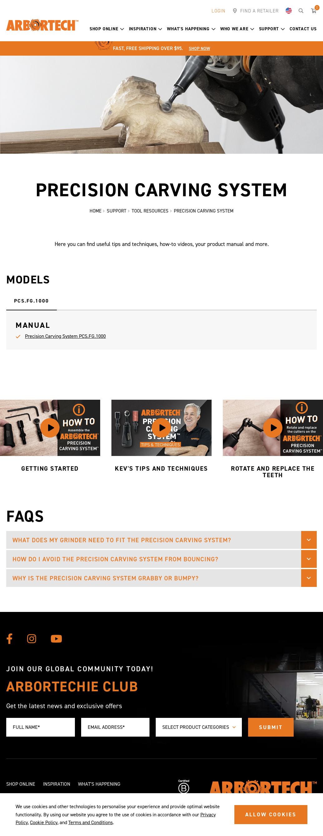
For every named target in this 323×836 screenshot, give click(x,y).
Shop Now (199, 49)
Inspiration (146, 29)
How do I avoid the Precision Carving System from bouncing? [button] (115, 559)
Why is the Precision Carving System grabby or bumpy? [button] (105, 578)
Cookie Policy (43, 822)
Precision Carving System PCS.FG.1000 (65, 336)
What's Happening (191, 29)
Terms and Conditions (90, 822)
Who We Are (237, 29)
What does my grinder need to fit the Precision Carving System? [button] (121, 540)
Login (219, 11)
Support (272, 29)
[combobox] (199, 727)
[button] (122, 29)
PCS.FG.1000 (31, 301)
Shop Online (107, 29)
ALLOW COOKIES (270, 814)
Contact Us (303, 29)
